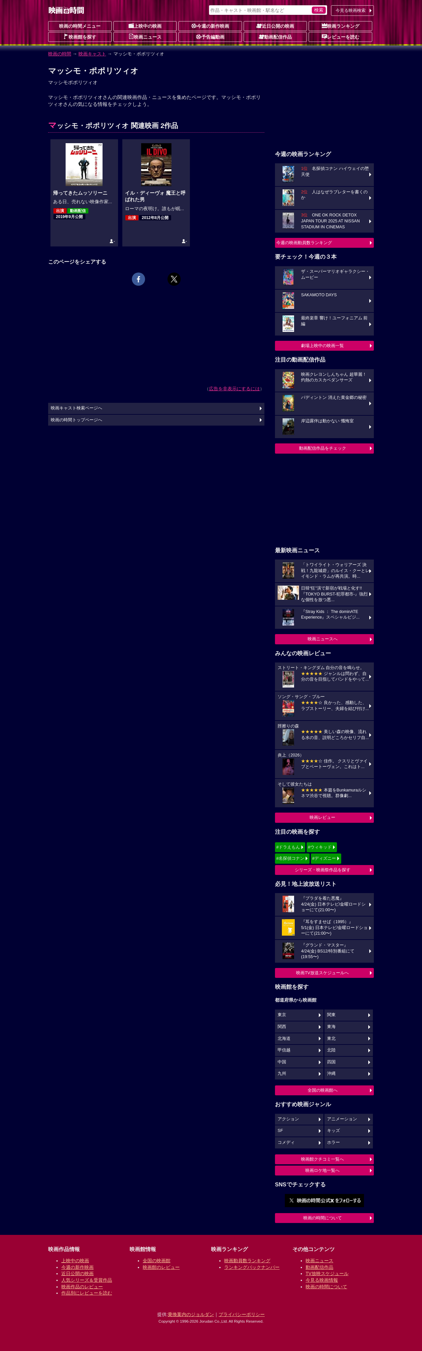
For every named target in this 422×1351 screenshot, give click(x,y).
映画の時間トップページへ (76, 420)
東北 (331, 1038)
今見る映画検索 (351, 10)
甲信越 (284, 1050)
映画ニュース (145, 37)
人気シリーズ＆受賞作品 (86, 1280)
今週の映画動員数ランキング (304, 242)
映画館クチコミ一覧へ (322, 1159)
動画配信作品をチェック (322, 448)
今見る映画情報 (322, 1280)
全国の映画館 (156, 1260)
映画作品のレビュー (82, 1286)
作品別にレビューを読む (86, 1293)
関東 (331, 1015)
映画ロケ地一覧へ (322, 1170)
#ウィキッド (320, 847)
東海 (331, 1026)
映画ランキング (340, 26)
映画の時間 (59, 53)
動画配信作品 (275, 37)
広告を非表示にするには (234, 388)
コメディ (286, 1142)
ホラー (333, 1142)
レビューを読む (340, 37)
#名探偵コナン (290, 858)
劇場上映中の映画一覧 (322, 345)
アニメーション (342, 1119)
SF (280, 1130)
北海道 (284, 1038)
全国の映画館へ (323, 1090)
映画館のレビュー (161, 1267)
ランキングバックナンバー (252, 1267)
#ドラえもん (288, 847)
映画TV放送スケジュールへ (322, 972)
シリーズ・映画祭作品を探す (322, 869)
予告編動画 (210, 37)
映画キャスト (92, 53)
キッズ (333, 1130)
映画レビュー (322, 817)
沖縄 (331, 1073)
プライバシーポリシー (242, 1314)
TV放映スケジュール (327, 1273)
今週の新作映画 (210, 26)
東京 (282, 1015)
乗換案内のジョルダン (191, 1314)
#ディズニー (324, 858)
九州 (282, 1073)
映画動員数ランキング (247, 1260)
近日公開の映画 (275, 26)
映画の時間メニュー (80, 26)
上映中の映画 (145, 26)
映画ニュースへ (323, 638)
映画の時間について (322, 1217)
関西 (282, 1026)
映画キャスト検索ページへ (76, 408)
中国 (282, 1062)
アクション (288, 1119)
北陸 (331, 1050)
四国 (331, 1062)
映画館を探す (79, 37)
